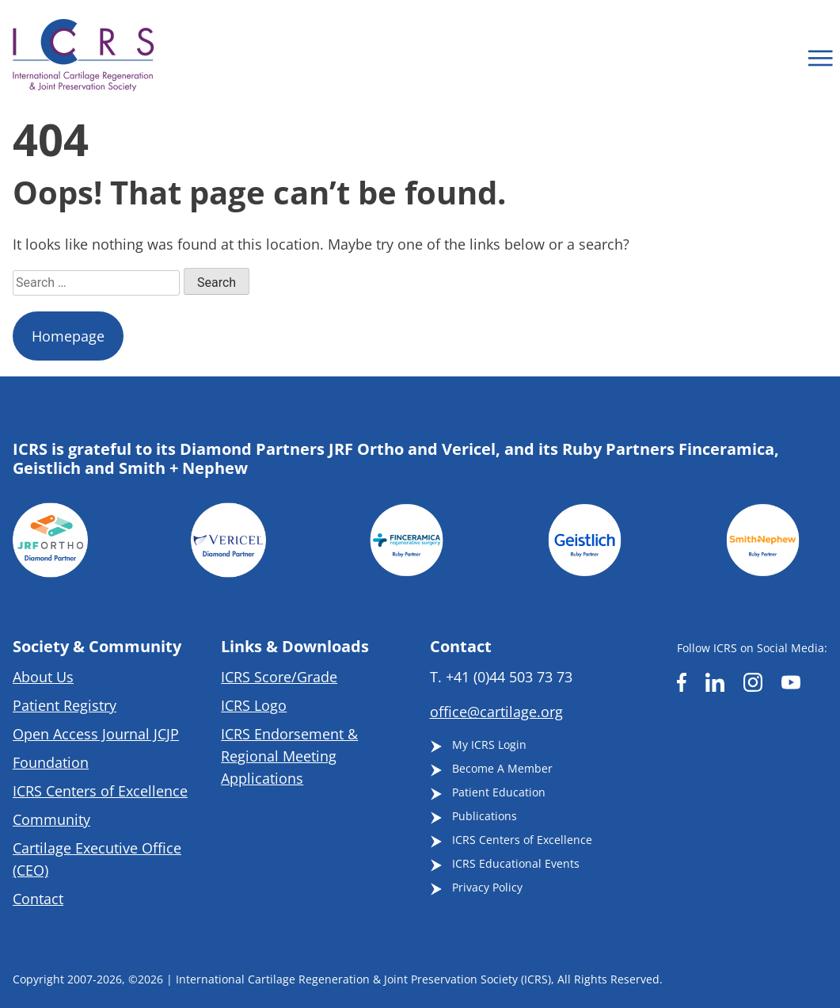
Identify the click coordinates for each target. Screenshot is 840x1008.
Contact (38, 898)
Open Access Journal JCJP (96, 733)
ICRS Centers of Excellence (100, 790)
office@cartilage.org (496, 711)
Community (51, 819)
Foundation (51, 762)
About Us (43, 676)
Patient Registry (64, 705)
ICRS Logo (254, 705)
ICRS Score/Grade (279, 676)
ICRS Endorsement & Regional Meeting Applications (289, 756)
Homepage (68, 336)
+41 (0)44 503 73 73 (509, 676)
